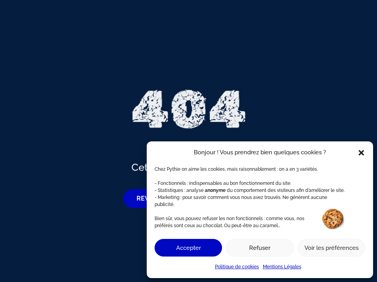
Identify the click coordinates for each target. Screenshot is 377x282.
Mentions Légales (282, 266)
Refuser (259, 247)
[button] (361, 153)
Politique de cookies (237, 266)
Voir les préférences (331, 247)
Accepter (188, 247)
